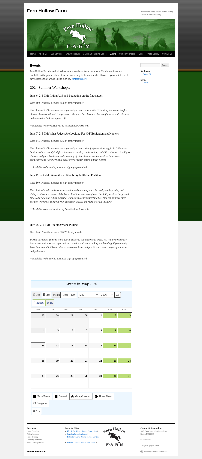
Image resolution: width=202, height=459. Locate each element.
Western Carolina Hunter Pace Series (81, 442)
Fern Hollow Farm (47, 10)
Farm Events (41, 396)
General (60, 396)
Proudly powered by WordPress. (156, 451)
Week (65, 294)
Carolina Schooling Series (95, 54)
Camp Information (127, 54)
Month (56, 294)
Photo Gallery (153, 54)
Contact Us (167, 54)
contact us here (79, 78)
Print (36, 411)
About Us (43, 54)
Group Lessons (80, 396)
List (46, 295)
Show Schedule (72, 54)
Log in (145, 83)
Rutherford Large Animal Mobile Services (83, 437)
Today (50, 302)
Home (33, 54)
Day (73, 294)
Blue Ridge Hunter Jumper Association (82, 431)
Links (141, 54)
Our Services (56, 54)
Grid (36, 295)
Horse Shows (103, 396)
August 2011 (148, 74)
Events (113, 54)
